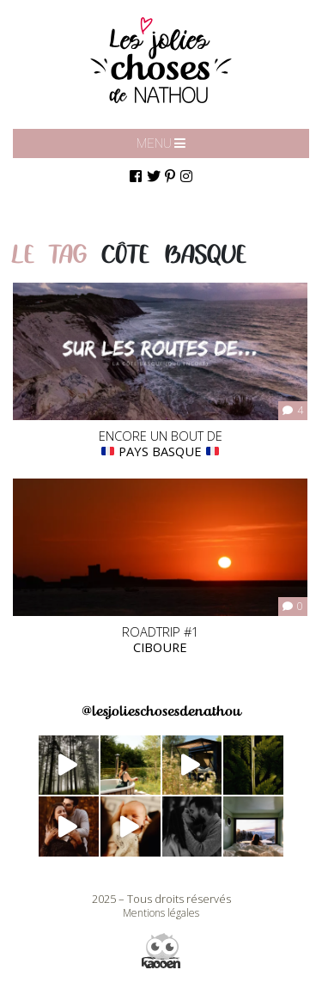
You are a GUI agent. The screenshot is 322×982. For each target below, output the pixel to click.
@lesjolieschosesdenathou (161, 711)
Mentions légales (161, 913)
